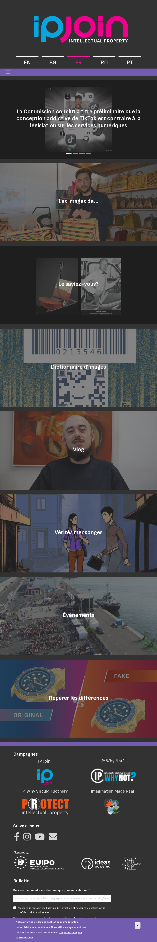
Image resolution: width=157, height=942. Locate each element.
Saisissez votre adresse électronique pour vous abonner (51, 890)
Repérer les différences (78, 698)
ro (104, 62)
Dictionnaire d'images (78, 366)
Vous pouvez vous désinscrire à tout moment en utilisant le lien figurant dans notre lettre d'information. (55, 920)
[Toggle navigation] (8, 72)
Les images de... (79, 201)
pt (130, 62)
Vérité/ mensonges (79, 532)
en (27, 62)
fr (78, 62)
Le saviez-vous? (78, 284)
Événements (78, 615)
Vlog (78, 449)
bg (52, 62)
